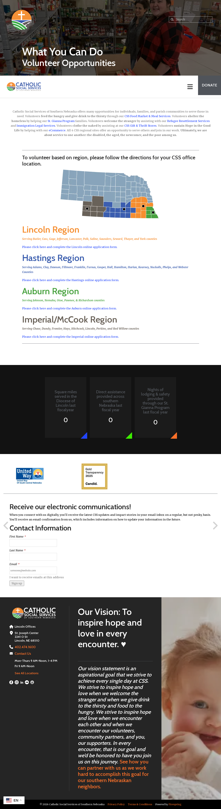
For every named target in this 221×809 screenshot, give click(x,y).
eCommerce (57, 130)
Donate (208, 86)
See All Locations (27, 673)
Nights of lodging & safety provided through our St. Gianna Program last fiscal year (155, 401)
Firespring (175, 804)
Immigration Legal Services (36, 125)
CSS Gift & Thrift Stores (140, 125)
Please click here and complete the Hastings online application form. (70, 280)
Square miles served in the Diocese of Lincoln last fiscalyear (66, 400)
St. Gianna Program (61, 121)
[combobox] (190, 19)
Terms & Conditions (140, 804)
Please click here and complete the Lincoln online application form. (69, 247)
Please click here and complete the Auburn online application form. (69, 308)
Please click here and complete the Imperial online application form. (70, 336)
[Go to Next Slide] (215, 525)
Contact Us (22, 653)
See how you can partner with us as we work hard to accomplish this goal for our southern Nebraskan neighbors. (113, 774)
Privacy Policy (116, 804)
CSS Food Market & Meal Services (147, 116)
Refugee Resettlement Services (188, 121)
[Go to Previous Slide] (6, 525)
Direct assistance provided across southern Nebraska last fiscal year (110, 400)
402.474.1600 (24, 647)
